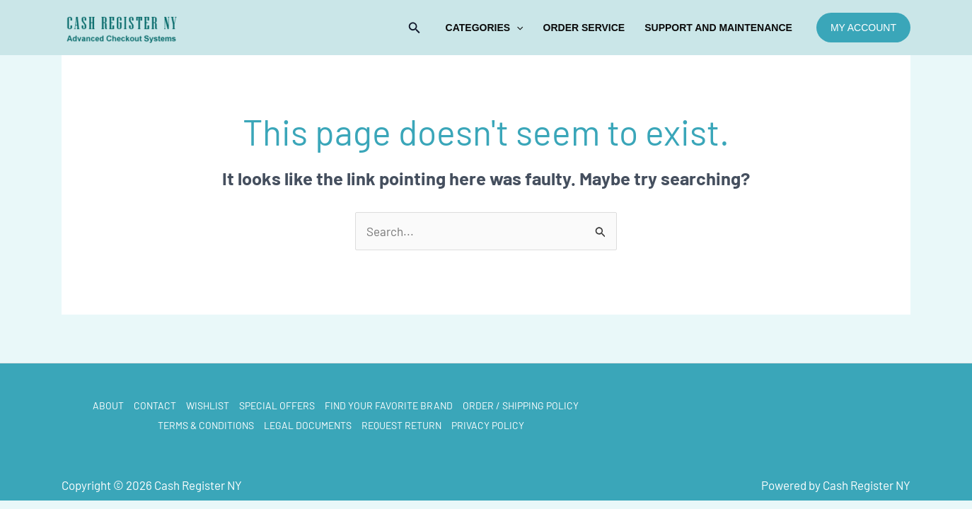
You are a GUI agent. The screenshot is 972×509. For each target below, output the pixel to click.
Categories (484, 27)
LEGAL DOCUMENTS (308, 425)
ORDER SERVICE (584, 27)
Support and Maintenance (718, 27)
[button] (414, 28)
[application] (516, 27)
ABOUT (108, 405)
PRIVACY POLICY (487, 425)
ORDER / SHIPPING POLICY (521, 405)
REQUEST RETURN (401, 425)
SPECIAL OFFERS (277, 405)
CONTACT (155, 405)
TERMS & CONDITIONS (206, 425)
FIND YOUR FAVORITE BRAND (389, 405)
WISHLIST (207, 405)
